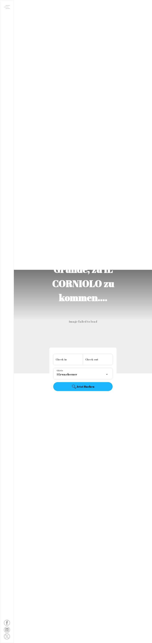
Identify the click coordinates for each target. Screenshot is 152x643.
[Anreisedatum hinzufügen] (68, 359)
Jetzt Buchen (83, 386)
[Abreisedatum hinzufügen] (98, 359)
